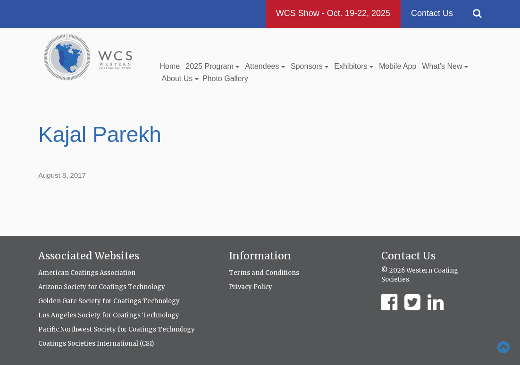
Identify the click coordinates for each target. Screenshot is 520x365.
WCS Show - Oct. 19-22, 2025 (333, 13)
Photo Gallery (225, 79)
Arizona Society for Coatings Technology (101, 287)
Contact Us (432, 13)
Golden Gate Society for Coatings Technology (109, 301)
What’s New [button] (445, 66)
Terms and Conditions (264, 273)
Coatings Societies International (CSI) (96, 344)
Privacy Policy (250, 287)
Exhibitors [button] (353, 66)
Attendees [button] (265, 66)
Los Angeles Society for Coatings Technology (108, 315)
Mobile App (397, 66)
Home (170, 66)
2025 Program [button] (212, 66)
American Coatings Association (86, 273)
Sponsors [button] (309, 66)
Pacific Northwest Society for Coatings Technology (116, 329)
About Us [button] (180, 79)
